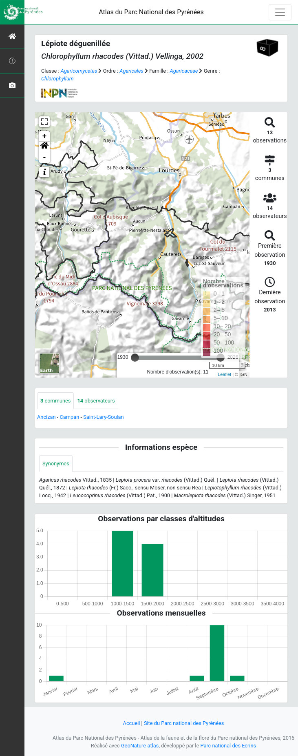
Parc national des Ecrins (228, 746)
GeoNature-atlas (140, 746)
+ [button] (44, 136)
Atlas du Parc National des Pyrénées (151, 12)
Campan (69, 417)
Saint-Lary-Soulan (103, 417)
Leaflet (224, 374)
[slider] (135, 358)
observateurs (96, 401)
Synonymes (55, 463)
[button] (44, 147)
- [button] (44, 157)
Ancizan (46, 417)
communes (55, 401)
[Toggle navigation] (280, 12)
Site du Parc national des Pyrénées (184, 723)
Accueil (131, 723)
